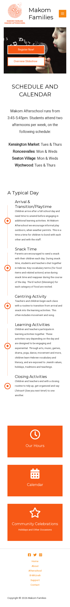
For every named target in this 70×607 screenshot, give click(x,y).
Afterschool (35, 571)
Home (35, 561)
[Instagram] (40, 555)
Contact (35, 585)
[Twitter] (35, 555)
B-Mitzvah (35, 575)
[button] (26, 49)
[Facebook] (29, 555)
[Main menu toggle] (62, 13)
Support (35, 580)
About (35, 566)
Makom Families (40, 13)
